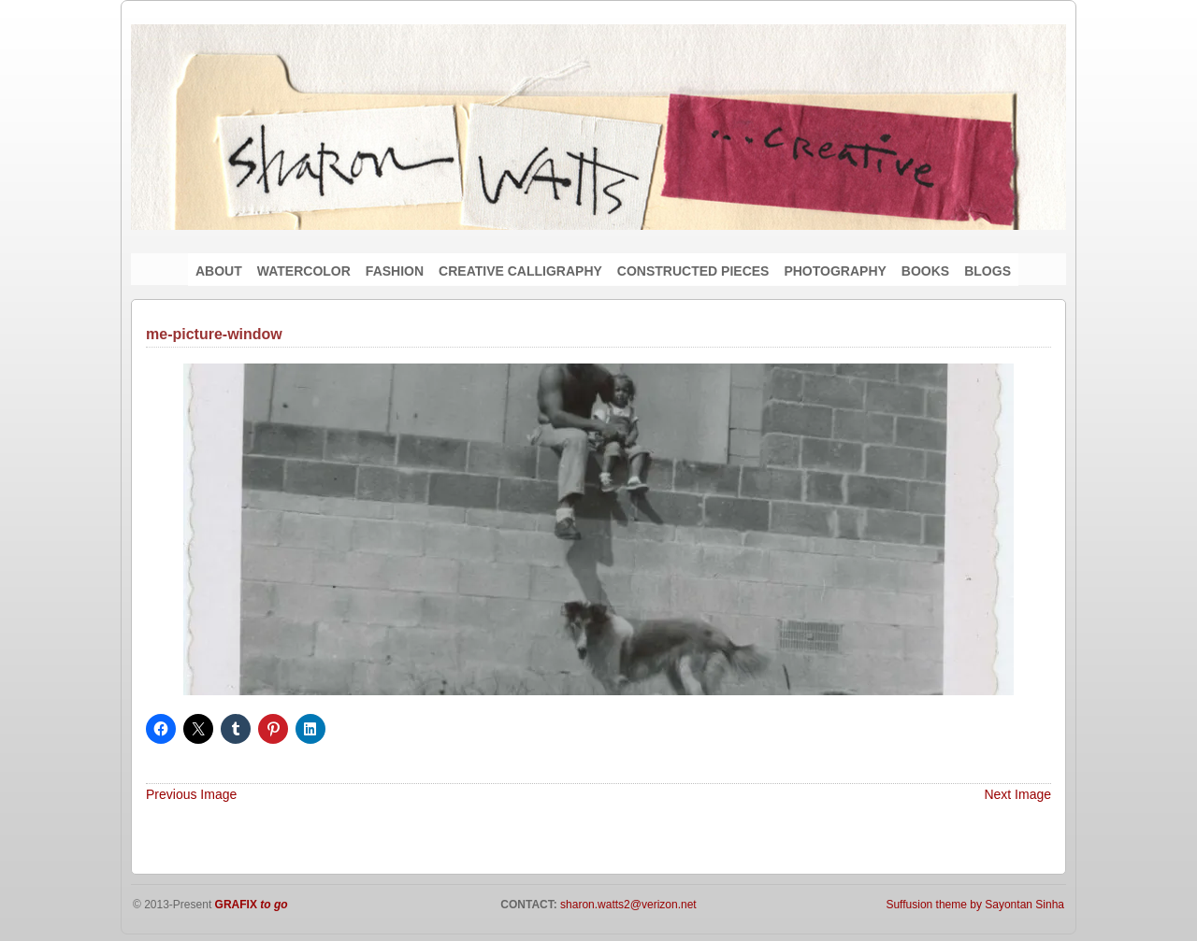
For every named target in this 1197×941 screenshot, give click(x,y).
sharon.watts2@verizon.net (627, 904)
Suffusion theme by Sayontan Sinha (975, 904)
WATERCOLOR (304, 271)
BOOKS (925, 271)
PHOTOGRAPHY (835, 271)
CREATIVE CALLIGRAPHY (520, 271)
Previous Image (191, 794)
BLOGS (987, 271)
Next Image (1017, 794)
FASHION (395, 271)
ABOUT (218, 271)
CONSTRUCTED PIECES (693, 271)
